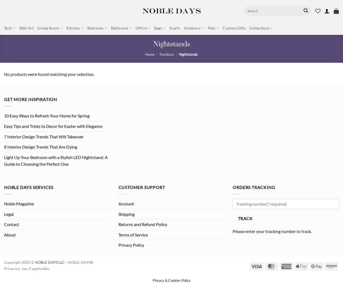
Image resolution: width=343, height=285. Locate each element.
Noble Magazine (19, 203)
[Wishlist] (317, 11)
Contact (11, 224)
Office (143, 28)
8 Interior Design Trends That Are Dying (40, 146)
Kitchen (75, 28)
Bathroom (121, 28)
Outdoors (194, 28)
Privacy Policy (131, 244)
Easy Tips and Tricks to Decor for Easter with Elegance (53, 126)
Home (150, 54)
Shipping (126, 214)
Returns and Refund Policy (142, 224)
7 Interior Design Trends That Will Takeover (44, 136)
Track (245, 218)
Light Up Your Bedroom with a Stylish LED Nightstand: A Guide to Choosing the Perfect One (56, 161)
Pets (213, 28)
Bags (160, 28)
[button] (327, 11)
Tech (10, 28)
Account (126, 203)
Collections (261, 28)
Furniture (167, 54)
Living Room (50, 28)
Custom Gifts (234, 28)
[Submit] (305, 11)
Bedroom (97, 28)
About (10, 234)
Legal (9, 214)
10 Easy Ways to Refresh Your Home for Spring (47, 115)
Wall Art (26, 28)
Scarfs (174, 28)
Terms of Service (133, 234)
